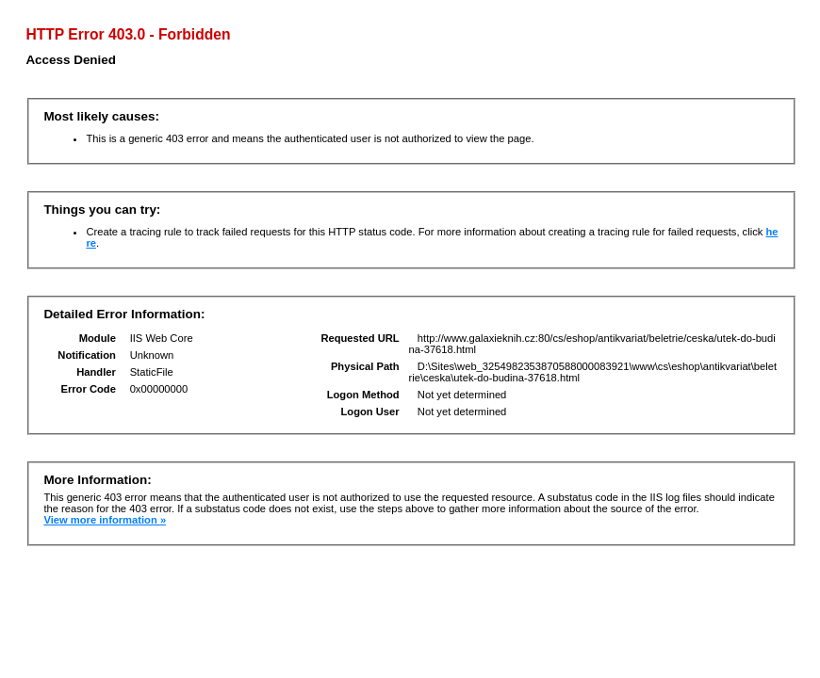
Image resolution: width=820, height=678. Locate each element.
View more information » (104, 519)
